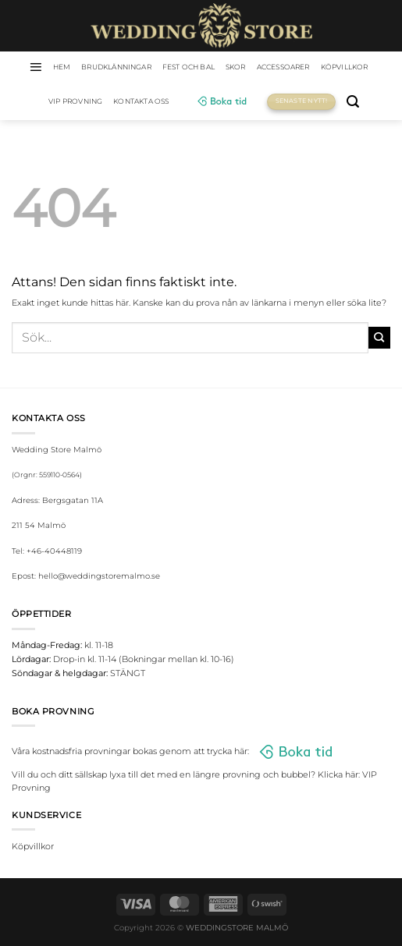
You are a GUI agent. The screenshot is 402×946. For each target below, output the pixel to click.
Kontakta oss (141, 101)
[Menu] (35, 67)
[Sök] (353, 102)
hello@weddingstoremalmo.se (99, 576)
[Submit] (379, 338)
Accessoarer (283, 66)
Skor (236, 66)
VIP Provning (75, 101)
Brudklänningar (116, 66)
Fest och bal (188, 66)
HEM (62, 66)
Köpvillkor (344, 66)
